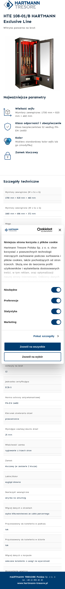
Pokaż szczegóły (43, 336)
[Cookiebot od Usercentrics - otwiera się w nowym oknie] (38, 230)
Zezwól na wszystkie (32, 346)
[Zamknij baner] (60, 230)
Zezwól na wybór (32, 356)
